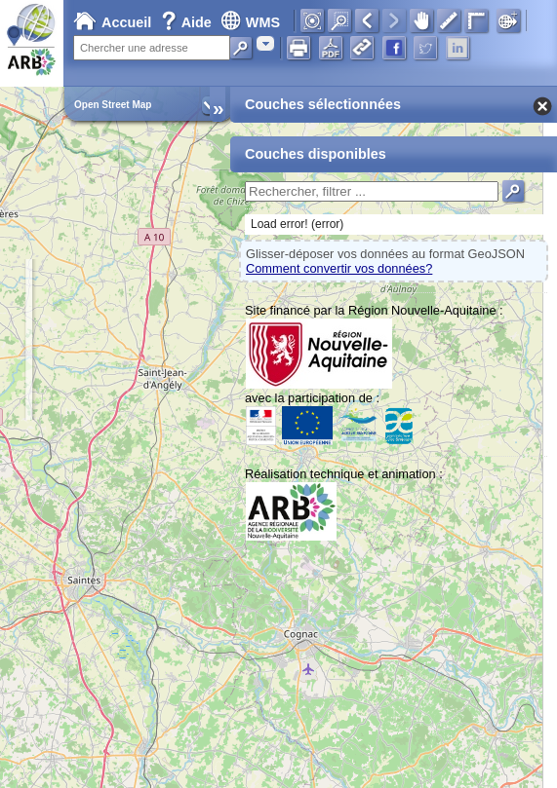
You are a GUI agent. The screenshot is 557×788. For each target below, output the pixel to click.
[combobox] (265, 43)
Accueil (112, 22)
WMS (250, 22)
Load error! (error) (297, 224)
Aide (188, 22)
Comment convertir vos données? (339, 268)
